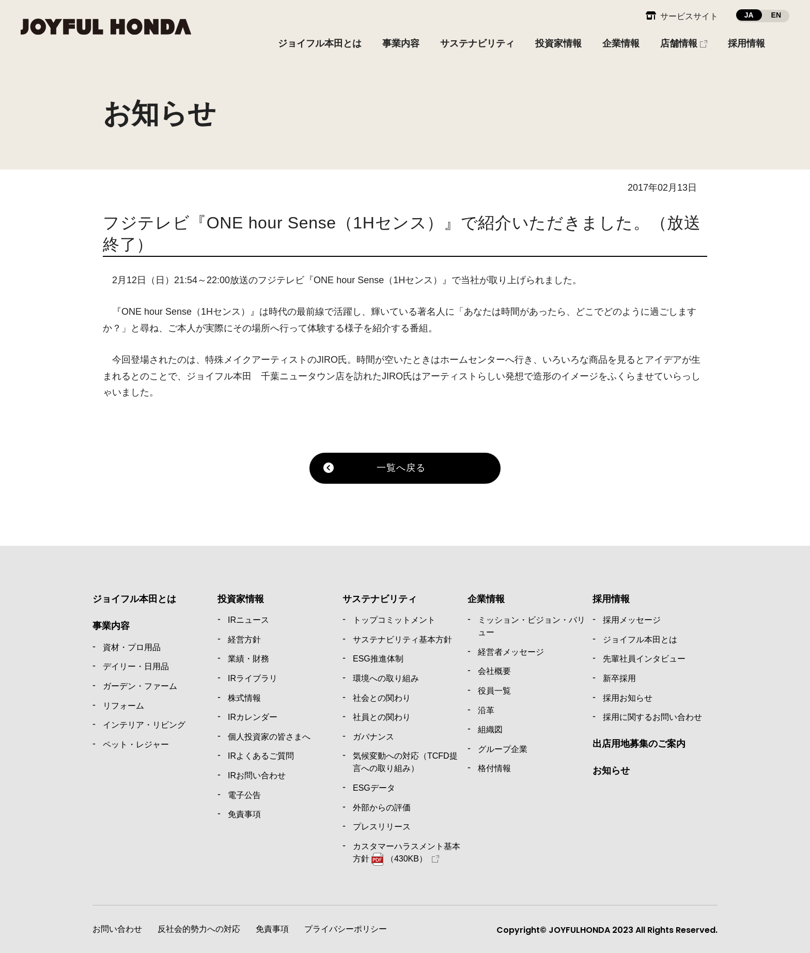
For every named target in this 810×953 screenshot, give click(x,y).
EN (776, 15)
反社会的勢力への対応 (199, 929)
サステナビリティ (379, 599)
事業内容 (111, 626)
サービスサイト (689, 16)
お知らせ (611, 770)
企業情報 (486, 599)
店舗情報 (678, 43)
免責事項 (272, 929)
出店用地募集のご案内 (639, 744)
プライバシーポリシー (345, 929)
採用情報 (611, 599)
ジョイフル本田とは (134, 599)
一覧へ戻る (401, 468)
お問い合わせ (117, 929)
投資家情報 (240, 599)
